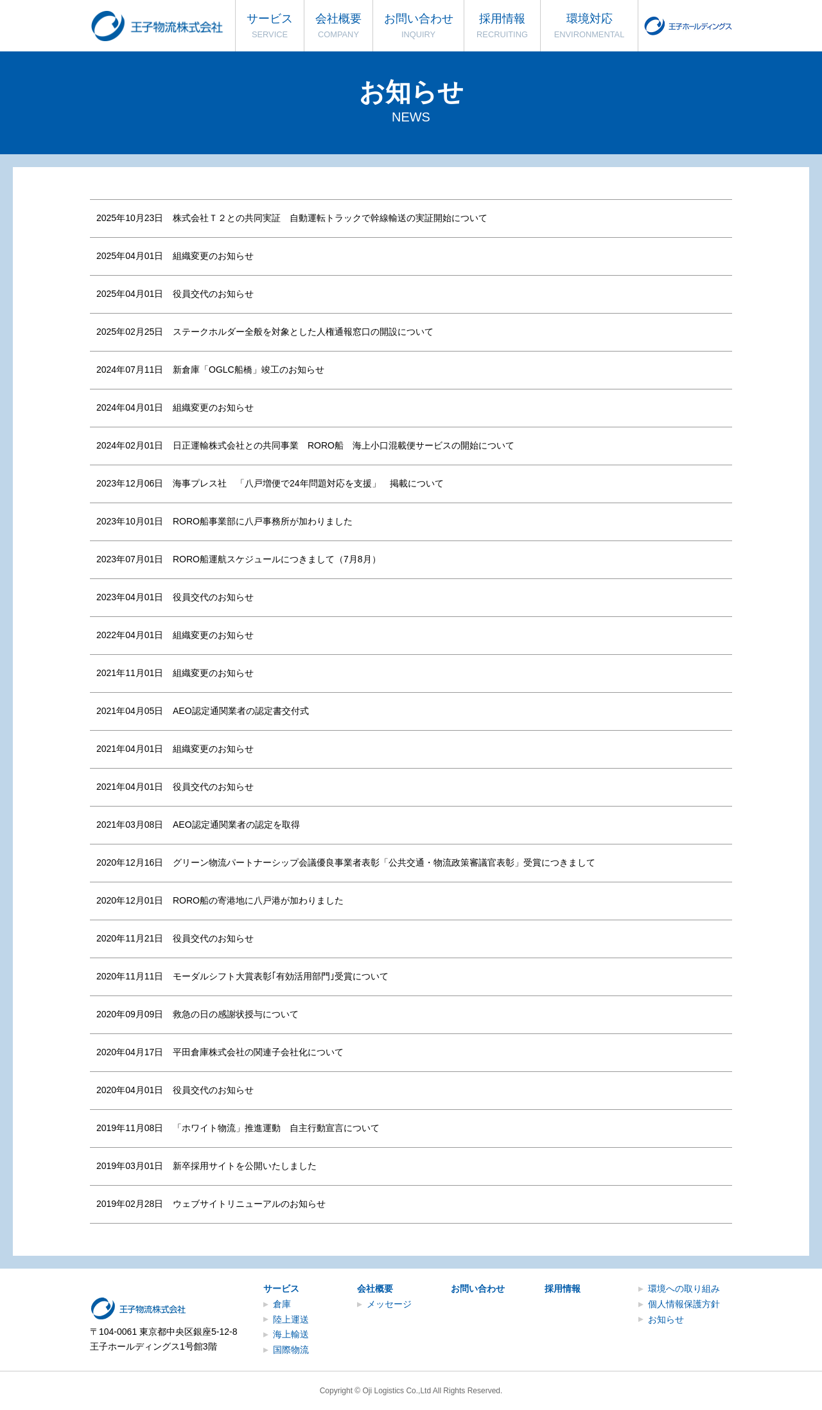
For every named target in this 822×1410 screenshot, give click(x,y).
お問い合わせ (478, 1288)
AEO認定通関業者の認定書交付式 (241, 711)
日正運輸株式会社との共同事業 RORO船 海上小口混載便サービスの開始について (343, 445)
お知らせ (666, 1319)
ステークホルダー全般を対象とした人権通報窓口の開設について (303, 331)
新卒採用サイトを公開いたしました (245, 1166)
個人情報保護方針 (684, 1304)
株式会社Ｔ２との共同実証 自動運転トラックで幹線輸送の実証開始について (330, 218)
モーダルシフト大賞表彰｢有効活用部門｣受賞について (281, 976)
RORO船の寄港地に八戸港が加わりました (258, 900)
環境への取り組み (684, 1288)
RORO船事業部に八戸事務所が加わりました (263, 521)
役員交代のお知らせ (213, 294)
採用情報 (563, 1288)
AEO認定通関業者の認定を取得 (236, 824)
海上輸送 (291, 1334)
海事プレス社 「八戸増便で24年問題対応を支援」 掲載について (308, 483)
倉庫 (282, 1304)
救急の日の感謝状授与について (236, 1014)
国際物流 (291, 1349)
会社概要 (375, 1288)
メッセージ (389, 1304)
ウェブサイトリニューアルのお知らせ (249, 1204)
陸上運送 (291, 1319)
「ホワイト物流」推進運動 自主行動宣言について (276, 1128)
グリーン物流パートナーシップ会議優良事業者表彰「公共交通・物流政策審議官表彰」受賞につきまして (384, 862)
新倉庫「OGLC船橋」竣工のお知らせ (248, 369)
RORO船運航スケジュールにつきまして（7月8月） (277, 559)
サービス (281, 1288)
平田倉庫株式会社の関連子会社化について (258, 1052)
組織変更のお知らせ (213, 256)
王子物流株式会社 (158, 26)
